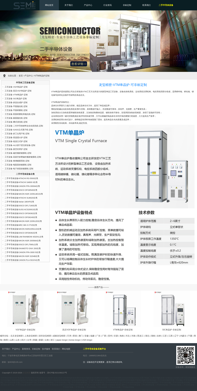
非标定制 (127, 5)
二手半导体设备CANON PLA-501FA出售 (22, 260)
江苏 (165, 336)
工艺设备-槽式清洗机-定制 (16, 122)
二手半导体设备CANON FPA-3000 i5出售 (22, 252)
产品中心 (88, 5)
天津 (69, 336)
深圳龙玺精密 (45, 336)
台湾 (29, 340)
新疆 (41, 340)
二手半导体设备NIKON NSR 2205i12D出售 (23, 221)
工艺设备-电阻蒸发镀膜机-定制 (18, 165)
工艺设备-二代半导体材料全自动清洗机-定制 (24, 126)
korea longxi (74, 340)
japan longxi (61, 340)
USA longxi (87, 340)
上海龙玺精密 (31, 336)
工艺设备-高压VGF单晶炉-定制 (18, 91)
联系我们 (146, 5)
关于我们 (68, 5)
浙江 (52, 340)
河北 (127, 336)
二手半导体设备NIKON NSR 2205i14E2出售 (24, 194)
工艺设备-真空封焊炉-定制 (16, 149)
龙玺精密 (26, 373)
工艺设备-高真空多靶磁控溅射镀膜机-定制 (23, 157)
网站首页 (49, 5)
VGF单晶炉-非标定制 (25, 330)
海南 (122, 336)
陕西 (6, 340)
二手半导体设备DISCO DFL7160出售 (21, 205)
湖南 (153, 336)
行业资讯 (107, 5)
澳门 (81, 336)
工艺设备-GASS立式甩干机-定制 (19, 130)
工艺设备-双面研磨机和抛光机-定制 (20, 114)
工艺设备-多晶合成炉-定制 (16, 102)
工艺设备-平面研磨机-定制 (16, 110)
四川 (23, 340)
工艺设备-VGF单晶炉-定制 (16, 87)
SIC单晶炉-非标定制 (171, 330)
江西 (170, 336)
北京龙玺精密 (16, 336)
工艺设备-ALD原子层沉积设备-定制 (20, 145)
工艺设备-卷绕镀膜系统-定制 (17, 161)
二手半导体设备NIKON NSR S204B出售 (22, 256)
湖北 (147, 336)
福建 (92, 336)
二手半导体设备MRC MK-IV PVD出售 (21, 225)
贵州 (110, 336)
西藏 (35, 340)
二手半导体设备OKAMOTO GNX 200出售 (23, 248)
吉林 (159, 336)
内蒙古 (183, 336)
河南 (133, 336)
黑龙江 (140, 336)
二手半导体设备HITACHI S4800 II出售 (21, 182)
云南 (47, 340)
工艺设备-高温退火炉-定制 (16, 137)
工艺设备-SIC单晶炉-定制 (16, 98)
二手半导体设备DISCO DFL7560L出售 (21, 244)
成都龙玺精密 (59, 336)
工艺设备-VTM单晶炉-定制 (16, 95)
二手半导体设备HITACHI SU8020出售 (21, 198)
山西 (12, 340)
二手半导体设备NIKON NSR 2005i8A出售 (23, 240)
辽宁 (176, 336)
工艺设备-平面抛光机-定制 (16, 106)
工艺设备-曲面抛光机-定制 (16, 118)
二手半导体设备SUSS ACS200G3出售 (21, 209)
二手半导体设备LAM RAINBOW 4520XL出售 (24, 237)
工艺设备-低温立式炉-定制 (16, 141)
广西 (104, 336)
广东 (98, 336)
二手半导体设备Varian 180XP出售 (19, 202)
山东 (17, 340)
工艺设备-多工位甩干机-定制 (17, 133)
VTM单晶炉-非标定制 (123, 330)
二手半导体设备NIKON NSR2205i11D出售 (23, 229)
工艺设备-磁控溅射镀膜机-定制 (18, 153)
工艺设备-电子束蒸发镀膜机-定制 (19, 168)
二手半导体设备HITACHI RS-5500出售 (21, 178)
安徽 (86, 336)
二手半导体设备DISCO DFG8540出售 (21, 190)
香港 (75, 336)
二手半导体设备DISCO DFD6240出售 (21, 217)
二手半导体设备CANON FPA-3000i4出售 (22, 186)
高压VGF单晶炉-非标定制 (74, 330)
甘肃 (116, 336)
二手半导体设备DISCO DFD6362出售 (21, 213)
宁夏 (190, 336)
